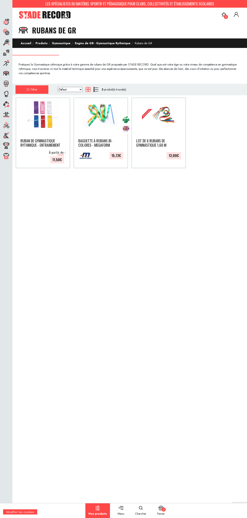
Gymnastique (61, 43)
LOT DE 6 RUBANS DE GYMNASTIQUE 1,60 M (151, 143)
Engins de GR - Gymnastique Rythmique (102, 43)
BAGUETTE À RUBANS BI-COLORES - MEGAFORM (95, 143)
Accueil (26, 43)
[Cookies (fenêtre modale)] (20, 515)
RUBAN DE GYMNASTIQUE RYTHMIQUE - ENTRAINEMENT (40, 143)
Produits (42, 43)
